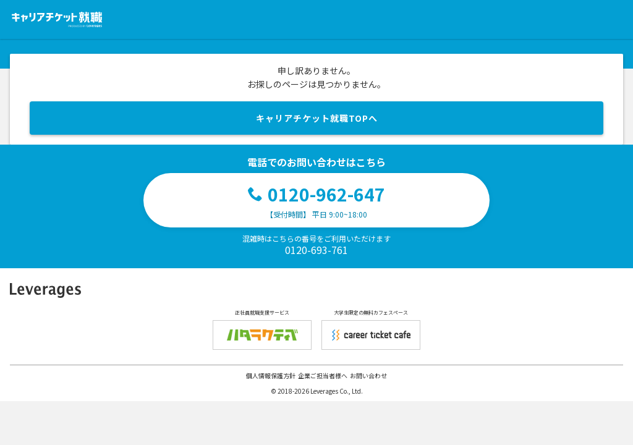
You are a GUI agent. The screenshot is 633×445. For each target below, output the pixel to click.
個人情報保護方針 (270, 375)
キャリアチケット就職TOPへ (317, 118)
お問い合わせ (368, 375)
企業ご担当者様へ (322, 375)
